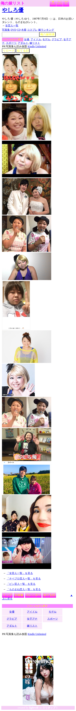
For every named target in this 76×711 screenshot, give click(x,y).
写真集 (6, 29)
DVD (13, 29)
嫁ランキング (46, 29)
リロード (9, 50)
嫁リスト (53, 3)
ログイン (66, 3)
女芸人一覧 (11, 25)
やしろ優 (12, 10)
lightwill (33, 707)
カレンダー (33, 595)
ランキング (59, 3)
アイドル (36, 39)
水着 (23, 29)
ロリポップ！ (50, 707)
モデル (46, 39)
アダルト (23, 43)
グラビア (57, 39)
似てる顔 (23, 50)
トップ (7, 595)
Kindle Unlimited (37, 46)
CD (19, 29)
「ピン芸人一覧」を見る (21, 584)
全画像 (18, 595)
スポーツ (11, 43)
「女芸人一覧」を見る (20, 573)
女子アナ (32, 618)
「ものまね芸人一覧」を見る (24, 589)
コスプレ (32, 29)
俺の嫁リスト (12, 3)
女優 (26, 39)
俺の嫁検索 (47, 34)
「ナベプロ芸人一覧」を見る (24, 578)
